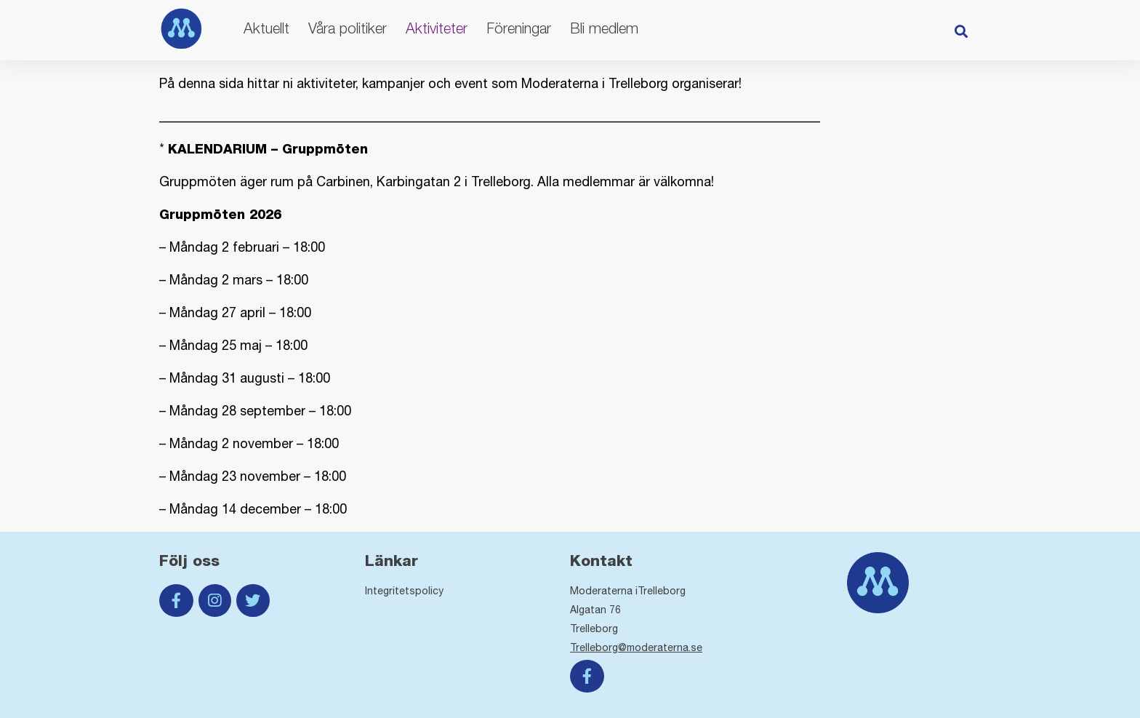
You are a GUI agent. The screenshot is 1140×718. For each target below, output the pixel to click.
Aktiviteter (436, 28)
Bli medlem (604, 28)
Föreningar (518, 28)
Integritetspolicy (404, 591)
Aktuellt (266, 28)
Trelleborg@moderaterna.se (636, 647)
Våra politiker (347, 28)
